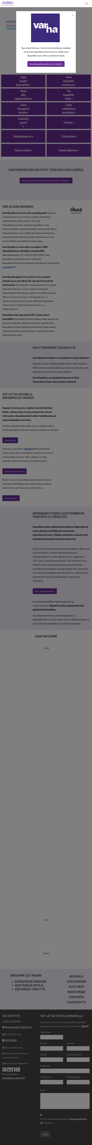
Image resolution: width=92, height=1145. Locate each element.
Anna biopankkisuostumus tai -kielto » (46, 64)
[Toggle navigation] (86, 3)
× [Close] (72, 15)
